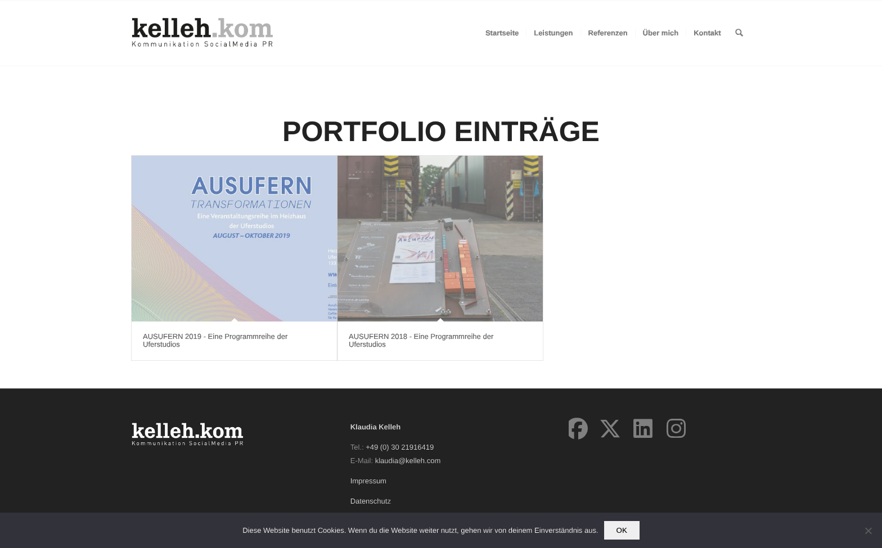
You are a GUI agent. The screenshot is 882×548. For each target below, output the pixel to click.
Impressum (368, 481)
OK (621, 530)
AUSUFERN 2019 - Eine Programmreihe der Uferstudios (215, 340)
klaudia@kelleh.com (408, 460)
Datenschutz (370, 501)
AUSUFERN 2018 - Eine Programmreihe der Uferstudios (421, 340)
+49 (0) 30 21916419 (400, 447)
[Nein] (868, 530)
